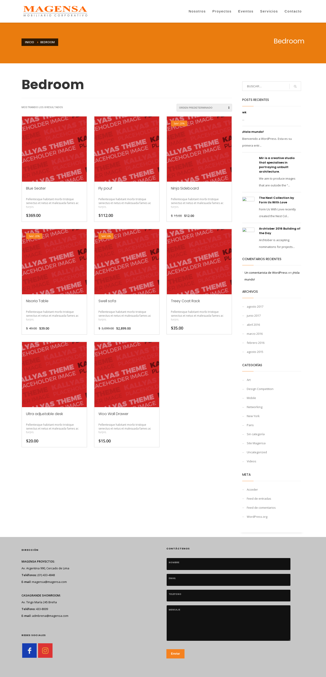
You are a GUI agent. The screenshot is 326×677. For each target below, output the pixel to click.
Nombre (174, 562)
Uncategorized (257, 452)
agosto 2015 (255, 352)
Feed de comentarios (261, 508)
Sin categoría (256, 434)
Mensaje (174, 609)
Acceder (252, 489)
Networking (254, 407)
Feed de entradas (259, 498)
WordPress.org (257, 517)
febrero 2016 (255, 343)
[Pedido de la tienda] (204, 108)
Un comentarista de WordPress (266, 273)
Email (172, 578)
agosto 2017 (255, 306)
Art (249, 380)
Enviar (175, 653)
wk (244, 112)
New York (253, 416)
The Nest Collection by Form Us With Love (276, 200)
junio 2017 (254, 316)
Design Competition (260, 389)
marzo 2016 (255, 334)
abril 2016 (253, 325)
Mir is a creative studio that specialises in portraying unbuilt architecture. (277, 165)
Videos (251, 461)
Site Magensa (256, 443)
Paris (250, 425)
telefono (175, 594)
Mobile (251, 398)
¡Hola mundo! (253, 132)
